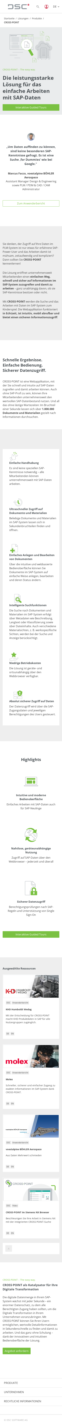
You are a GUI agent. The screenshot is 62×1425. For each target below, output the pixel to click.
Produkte (37, 18)
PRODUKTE (11, 1383)
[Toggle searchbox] (38, 6)
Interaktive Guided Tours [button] (31, 107)
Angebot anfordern (17, 1351)
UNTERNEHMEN (14, 1392)
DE (55, 6)
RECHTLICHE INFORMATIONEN (22, 1401)
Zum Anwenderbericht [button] (31, 203)
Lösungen (23, 18)
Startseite (9, 18)
